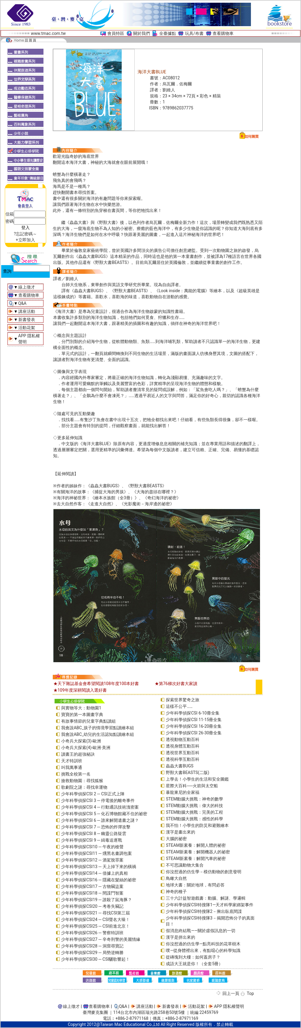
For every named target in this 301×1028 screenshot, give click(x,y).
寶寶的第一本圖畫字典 (82, 714)
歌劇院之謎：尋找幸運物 (84, 787)
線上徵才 (26, 287)
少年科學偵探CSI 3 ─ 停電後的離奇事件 (98, 800)
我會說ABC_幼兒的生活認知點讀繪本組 (97, 734)
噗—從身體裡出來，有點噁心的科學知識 (203, 950)
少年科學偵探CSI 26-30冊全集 (194, 732)
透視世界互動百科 (182, 752)
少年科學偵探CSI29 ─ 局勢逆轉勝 (92, 952)
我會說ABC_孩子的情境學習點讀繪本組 (97, 727)
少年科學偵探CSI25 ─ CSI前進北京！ (95, 926)
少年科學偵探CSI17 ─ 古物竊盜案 (92, 886)
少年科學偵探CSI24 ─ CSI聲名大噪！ (95, 919)
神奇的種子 (176, 891)
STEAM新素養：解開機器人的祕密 (198, 851)
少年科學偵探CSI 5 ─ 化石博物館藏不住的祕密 (104, 813)
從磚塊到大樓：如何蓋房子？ (193, 957)
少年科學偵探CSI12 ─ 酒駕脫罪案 (92, 860)
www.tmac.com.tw (48, 33)
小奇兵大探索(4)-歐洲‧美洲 (85, 747)
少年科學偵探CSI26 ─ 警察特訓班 (92, 932)
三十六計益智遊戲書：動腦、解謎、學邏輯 (206, 898)
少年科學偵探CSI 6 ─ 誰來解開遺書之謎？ (100, 820)
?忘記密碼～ (25, 233)
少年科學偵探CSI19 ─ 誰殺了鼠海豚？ (96, 899)
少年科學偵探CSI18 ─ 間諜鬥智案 (92, 893)
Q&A (22, 303)
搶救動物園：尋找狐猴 (82, 780)
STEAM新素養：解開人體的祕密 (196, 845)
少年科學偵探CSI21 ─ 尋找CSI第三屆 (95, 912)
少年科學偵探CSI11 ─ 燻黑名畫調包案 (96, 853)
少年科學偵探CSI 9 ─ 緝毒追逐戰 (91, 840)
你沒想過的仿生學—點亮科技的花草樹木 (203, 943)
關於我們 (141, 33)
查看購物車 (223, 33)
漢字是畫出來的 (180, 832)
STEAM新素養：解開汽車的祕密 (196, 858)
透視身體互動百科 (182, 746)
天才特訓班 (71, 760)
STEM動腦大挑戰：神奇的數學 (194, 799)
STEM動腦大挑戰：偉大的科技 (194, 805)
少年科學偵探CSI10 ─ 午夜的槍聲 (92, 846)
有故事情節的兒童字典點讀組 (88, 721)
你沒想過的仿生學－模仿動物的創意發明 (203, 871)
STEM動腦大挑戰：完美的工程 (194, 812)
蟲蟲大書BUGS (179, 765)
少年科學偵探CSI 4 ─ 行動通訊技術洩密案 (100, 807)
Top (250, 993)
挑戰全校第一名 (76, 774)
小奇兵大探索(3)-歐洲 (81, 741)
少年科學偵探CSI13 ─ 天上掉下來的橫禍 (98, 866)
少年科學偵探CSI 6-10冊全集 (192, 713)
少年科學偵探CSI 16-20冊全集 (194, 726)
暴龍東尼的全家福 (182, 792)
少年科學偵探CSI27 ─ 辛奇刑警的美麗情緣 (100, 939)
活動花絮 (26, 327)
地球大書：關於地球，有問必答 (195, 885)
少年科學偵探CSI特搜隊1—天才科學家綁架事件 (209, 904)
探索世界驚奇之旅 (182, 699)
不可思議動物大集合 (185, 865)
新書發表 (26, 319)
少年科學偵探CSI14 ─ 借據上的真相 (94, 873)
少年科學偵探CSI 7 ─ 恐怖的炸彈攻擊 (95, 827)
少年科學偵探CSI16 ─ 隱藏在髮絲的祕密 (98, 879)
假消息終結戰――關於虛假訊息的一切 (200, 930)
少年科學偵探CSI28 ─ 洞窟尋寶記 (92, 946)
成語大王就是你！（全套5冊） (194, 963)
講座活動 (26, 311)
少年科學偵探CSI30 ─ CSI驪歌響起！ (95, 959)
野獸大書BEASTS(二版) (187, 772)
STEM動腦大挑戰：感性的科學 (194, 818)
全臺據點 (167, 33)
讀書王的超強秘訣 (78, 754)
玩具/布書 (194, 33)
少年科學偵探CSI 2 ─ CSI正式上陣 (92, 793)
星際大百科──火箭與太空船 (192, 785)
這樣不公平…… (179, 706)
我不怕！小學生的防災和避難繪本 (197, 825)
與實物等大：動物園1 (81, 707)
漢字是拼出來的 (180, 937)
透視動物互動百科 (182, 739)
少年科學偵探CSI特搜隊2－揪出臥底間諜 (204, 911)
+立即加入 (25, 239)
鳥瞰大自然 (176, 878)
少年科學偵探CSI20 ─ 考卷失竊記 (92, 906)
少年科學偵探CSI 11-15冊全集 (194, 719)
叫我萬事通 (71, 767)
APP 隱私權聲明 (229, 1006)
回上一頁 (230, 993)
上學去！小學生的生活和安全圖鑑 (197, 779)
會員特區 (115, 33)
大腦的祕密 (176, 838)
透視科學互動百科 (182, 759)
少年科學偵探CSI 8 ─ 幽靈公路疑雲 (93, 833)
